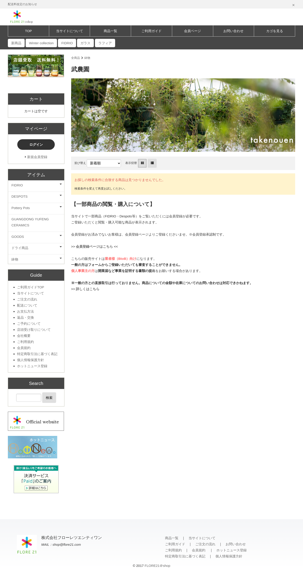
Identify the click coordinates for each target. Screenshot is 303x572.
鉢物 (87, 58)
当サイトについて (69, 31)
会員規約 (24, 348)
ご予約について (29, 323)
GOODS (17, 237)
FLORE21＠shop (157, 566)
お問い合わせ (233, 31)
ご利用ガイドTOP (30, 287)
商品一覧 (110, 31)
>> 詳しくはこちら (85, 289)
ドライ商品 (19, 248)
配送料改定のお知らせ (22, 4)
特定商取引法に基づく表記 (37, 354)
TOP (28, 31)
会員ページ (192, 31)
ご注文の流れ (27, 299)
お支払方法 (25, 311)
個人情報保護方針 (30, 360)
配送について (27, 305)
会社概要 (24, 336)
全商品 (75, 58)
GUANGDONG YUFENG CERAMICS (30, 222)
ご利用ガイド (151, 31)
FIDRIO (17, 185)
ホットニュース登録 (32, 366)
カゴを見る (274, 31)
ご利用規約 (25, 342)
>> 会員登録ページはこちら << (94, 246)
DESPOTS (19, 196)
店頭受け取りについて (34, 329)
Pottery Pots (20, 208)
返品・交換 (25, 317)
